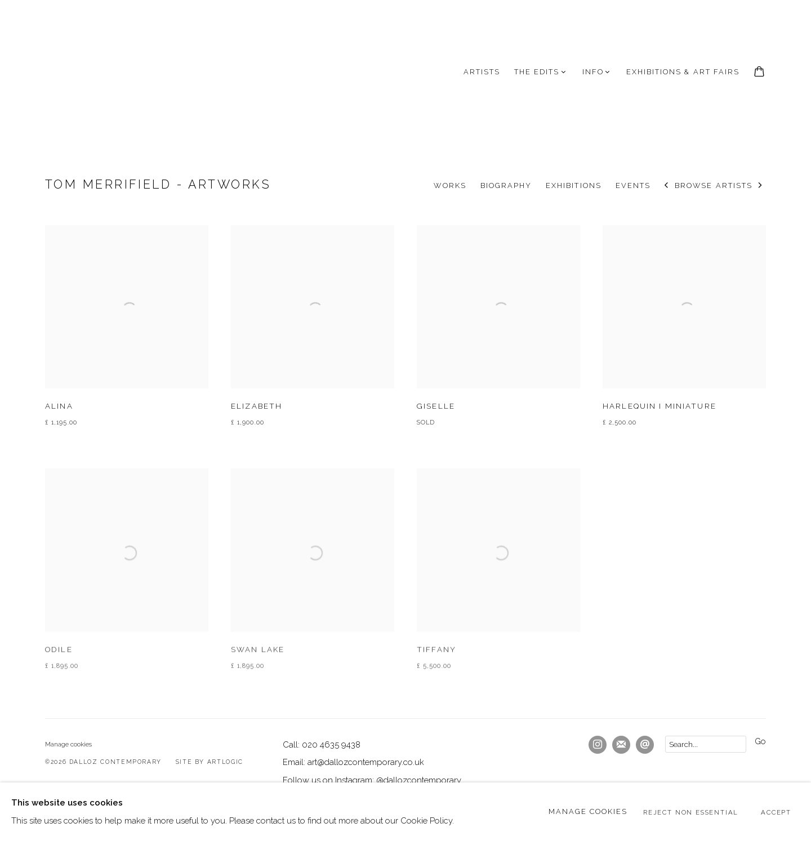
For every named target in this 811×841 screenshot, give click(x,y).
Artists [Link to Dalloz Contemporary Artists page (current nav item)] (482, 72)
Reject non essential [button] (690, 812)
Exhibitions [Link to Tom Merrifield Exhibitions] (573, 185)
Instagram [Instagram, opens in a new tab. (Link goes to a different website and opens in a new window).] (598, 745)
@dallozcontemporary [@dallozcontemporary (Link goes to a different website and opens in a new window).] (418, 780)
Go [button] (760, 741)
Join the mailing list (621, 745)
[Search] (705, 744)
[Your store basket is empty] (759, 72)
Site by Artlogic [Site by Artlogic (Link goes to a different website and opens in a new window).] (209, 761)
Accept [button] (776, 812)
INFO (593, 72)
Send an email (645, 745)
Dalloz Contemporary (101, 72)
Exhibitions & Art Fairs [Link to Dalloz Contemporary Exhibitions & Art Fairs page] (682, 72)
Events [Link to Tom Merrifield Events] (633, 185)
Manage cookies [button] (68, 744)
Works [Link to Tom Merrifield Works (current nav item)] (450, 185)
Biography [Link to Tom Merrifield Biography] (506, 185)
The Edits (536, 72)
